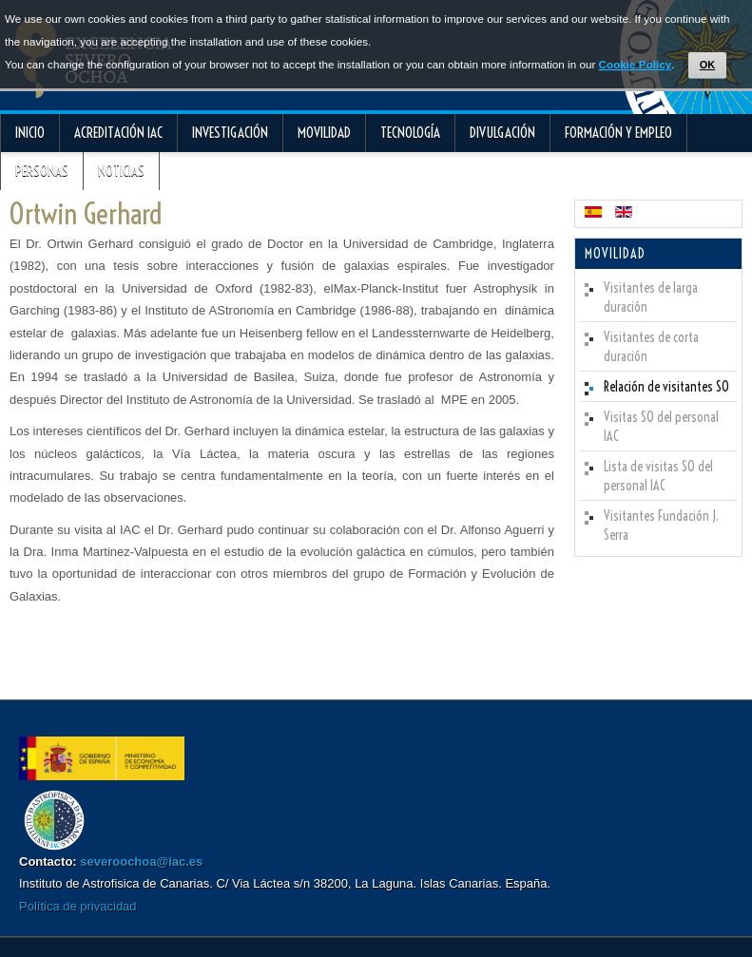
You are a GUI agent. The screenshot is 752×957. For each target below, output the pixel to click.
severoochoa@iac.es (141, 861)
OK (708, 64)
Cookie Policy (635, 64)
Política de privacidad (78, 906)
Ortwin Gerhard (86, 214)
